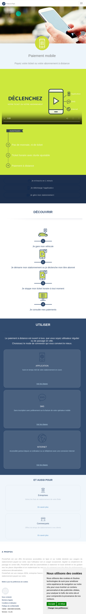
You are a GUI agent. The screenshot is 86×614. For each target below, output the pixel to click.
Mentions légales (7, 600)
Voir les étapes (42, 384)
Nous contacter (7, 597)
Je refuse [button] (61, 604)
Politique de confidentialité (10, 606)
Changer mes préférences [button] (58, 608)
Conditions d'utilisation (9, 603)
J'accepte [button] (51, 604)
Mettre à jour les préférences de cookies (15, 582)
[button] (42, 180)
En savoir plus (43, 507)
